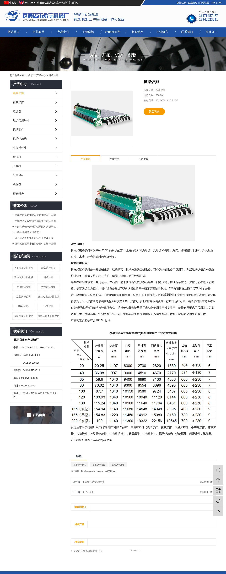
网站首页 (13, 32)
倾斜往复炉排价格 (23, 315)
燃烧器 (17, 111)
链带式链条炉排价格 (48, 315)
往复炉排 (18, 102)
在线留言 (162, 32)
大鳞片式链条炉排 (94, 481)
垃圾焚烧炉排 (21, 120)
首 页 (31, 75)
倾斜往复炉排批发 (23, 277)
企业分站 (193, 2)
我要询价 (154, 111)
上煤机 (17, 166)
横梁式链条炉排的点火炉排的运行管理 (35, 215)
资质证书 (212, 32)
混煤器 (17, 184)
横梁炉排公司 (118, 464)
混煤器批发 (24, 306)
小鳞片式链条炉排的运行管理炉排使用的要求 (37, 221)
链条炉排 (53, 75)
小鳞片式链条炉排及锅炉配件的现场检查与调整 (37, 226)
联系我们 (187, 32)
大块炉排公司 (48, 287)
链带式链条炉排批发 (48, 296)
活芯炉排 (89, 491)
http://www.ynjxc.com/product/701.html (98, 471)
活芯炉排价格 (48, 267)
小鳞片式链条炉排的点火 (28, 232)
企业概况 (38, 32)
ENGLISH (29, 2)
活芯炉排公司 (23, 296)
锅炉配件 (18, 129)
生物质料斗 (20, 147)
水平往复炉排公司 (23, 267)
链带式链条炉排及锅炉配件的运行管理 (35, 243)
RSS (213, 2)
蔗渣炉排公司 (23, 287)
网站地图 (204, 2)
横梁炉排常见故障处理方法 (87, 550)
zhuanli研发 (112, 32)
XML (219, 2)
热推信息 (181, 2)
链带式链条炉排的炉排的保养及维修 (34, 238)
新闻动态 (137, 32)
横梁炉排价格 (79, 464)
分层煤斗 (18, 175)
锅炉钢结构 (20, 138)
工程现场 (88, 32)
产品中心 (63, 32)
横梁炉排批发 (99, 464)
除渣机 (17, 156)
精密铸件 (18, 193)
